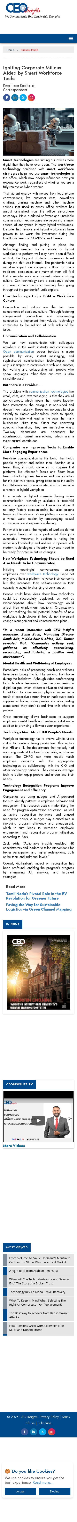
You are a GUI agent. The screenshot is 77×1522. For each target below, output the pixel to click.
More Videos (14, 1234)
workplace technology (42, 663)
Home (10, 50)
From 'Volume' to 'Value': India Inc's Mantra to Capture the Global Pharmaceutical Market (39, 1349)
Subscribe (45, 1512)
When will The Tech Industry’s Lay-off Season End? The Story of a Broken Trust (39, 1370)
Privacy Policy (49, 1506)
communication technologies (48, 480)
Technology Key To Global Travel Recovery (37, 1381)
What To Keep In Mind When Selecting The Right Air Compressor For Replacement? (37, 1391)
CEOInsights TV (19, 1173)
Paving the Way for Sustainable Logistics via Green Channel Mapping (39, 996)
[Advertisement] (38, 341)
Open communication (18, 440)
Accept (20, 1491)
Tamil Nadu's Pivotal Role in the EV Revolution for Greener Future (36, 985)
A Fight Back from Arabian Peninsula (33, 1360)
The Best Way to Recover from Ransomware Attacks (38, 1404)
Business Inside (29, 50)
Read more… (43, 1482)
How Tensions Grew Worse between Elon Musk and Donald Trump (36, 1417)
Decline (54, 1491)
